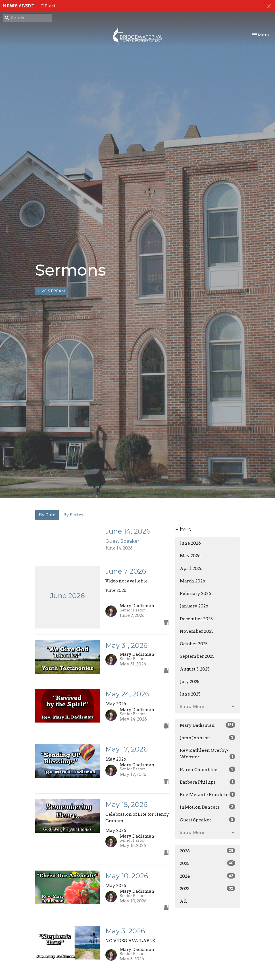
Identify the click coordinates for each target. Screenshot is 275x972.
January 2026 (194, 606)
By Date (47, 514)
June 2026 (190, 543)
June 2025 (190, 694)
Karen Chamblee (207, 769)
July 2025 (189, 681)
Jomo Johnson (207, 737)
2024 (207, 876)
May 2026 (190, 555)
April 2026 (191, 568)
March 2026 (192, 581)
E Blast (48, 6)
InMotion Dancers (207, 807)
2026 (207, 851)
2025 (207, 863)
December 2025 (196, 618)
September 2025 (197, 656)
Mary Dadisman (207, 725)
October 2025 (194, 643)
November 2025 (197, 631)
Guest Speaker (207, 820)
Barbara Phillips (207, 782)
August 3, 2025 (195, 669)
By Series (73, 514)
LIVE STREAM (51, 290)
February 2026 (195, 593)
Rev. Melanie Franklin (207, 794)
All (183, 901)
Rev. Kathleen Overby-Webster (207, 753)
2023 (207, 888)
